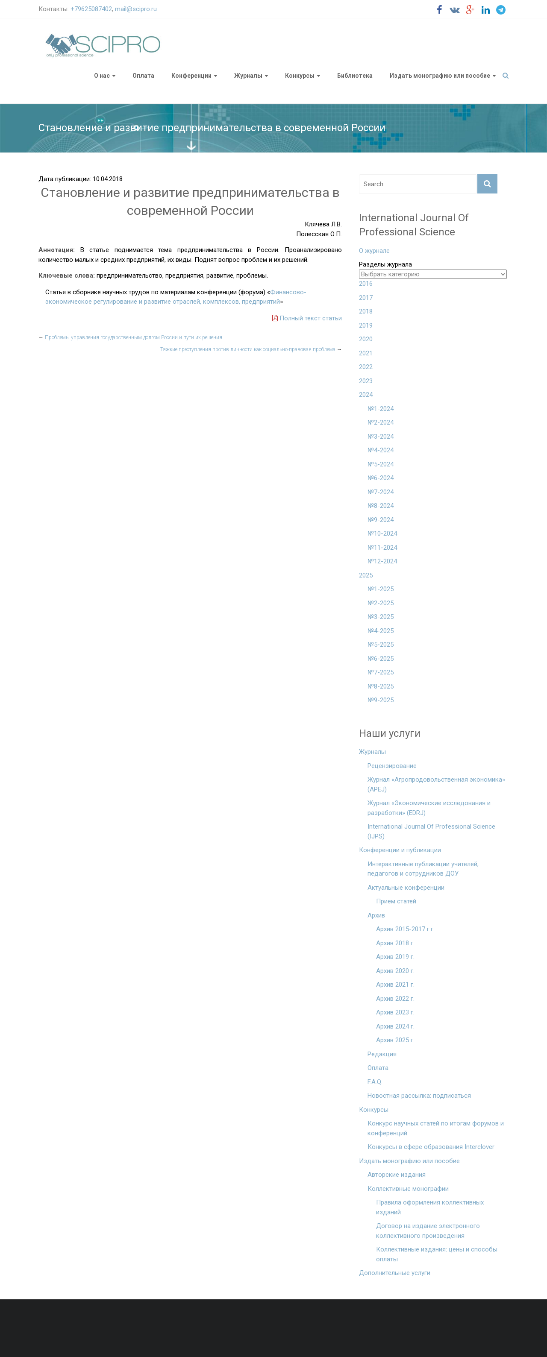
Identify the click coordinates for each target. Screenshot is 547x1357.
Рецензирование (392, 766)
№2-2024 (381, 422)
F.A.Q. (375, 1082)
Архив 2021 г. (395, 984)
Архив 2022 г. (395, 998)
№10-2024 (382, 533)
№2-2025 (381, 603)
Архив (376, 915)
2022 (366, 367)
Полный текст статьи (307, 318)
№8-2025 (381, 686)
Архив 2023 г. (395, 1012)
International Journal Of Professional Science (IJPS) (431, 831)
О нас (102, 75)
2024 (366, 395)
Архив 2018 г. (395, 943)
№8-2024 (381, 506)
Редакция (382, 1054)
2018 (366, 311)
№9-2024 (381, 520)
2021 (366, 353)
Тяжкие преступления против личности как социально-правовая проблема (251, 349)
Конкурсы (300, 75)
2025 (366, 575)
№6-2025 (381, 658)
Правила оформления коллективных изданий (430, 1207)
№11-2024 (382, 547)
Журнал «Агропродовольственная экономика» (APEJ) (436, 784)
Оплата (143, 75)
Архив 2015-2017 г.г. (405, 929)
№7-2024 (381, 492)
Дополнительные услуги (394, 1273)
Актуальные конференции (406, 887)
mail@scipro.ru (136, 9)
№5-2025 (381, 644)
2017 (366, 298)
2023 (366, 381)
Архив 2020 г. (395, 971)
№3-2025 (381, 617)
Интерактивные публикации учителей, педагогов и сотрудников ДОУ (423, 869)
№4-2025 (381, 631)
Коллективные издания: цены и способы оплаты (436, 1254)
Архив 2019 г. (395, 957)
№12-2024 (382, 561)
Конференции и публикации (400, 850)
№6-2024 (381, 478)
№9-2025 (381, 700)
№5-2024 (381, 464)
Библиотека (355, 75)
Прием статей (396, 901)
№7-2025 (381, 672)
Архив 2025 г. (395, 1040)
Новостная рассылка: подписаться (419, 1095)
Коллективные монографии (408, 1189)
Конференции (191, 75)
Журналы (248, 75)
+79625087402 (91, 9)
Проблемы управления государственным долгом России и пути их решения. (131, 337)
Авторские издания (397, 1174)
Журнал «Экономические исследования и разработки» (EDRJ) (429, 808)
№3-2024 (381, 436)
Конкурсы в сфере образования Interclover (431, 1147)
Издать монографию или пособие (440, 75)
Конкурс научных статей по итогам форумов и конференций (436, 1128)
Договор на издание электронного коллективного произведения (428, 1231)
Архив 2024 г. (395, 1026)
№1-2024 (381, 409)
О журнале (374, 251)
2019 (366, 325)
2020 (366, 339)
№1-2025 (381, 589)
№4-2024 (381, 450)
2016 (366, 283)
